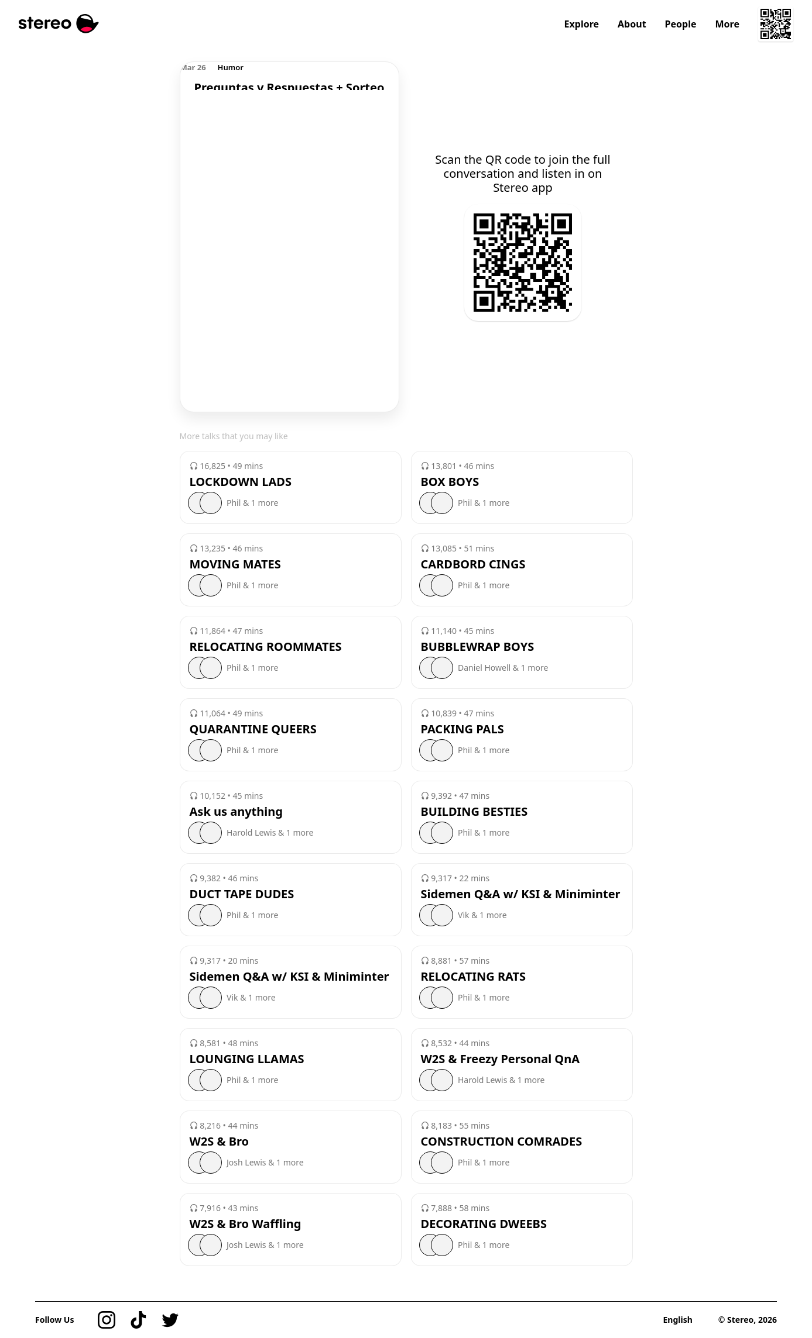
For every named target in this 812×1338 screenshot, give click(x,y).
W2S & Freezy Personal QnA (500, 1059)
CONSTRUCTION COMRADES (502, 1141)
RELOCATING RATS (473, 977)
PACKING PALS (462, 729)
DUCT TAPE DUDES (242, 894)
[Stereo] (59, 23)
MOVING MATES (235, 564)
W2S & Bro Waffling (245, 1224)
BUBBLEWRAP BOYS (478, 647)
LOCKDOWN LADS (241, 482)
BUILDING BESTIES (474, 812)
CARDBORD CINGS (473, 564)
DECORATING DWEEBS (484, 1224)
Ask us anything (236, 812)
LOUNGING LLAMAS (247, 1059)
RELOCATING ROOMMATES (266, 647)
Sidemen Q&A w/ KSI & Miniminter (521, 894)
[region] (289, 76)
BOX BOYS (450, 482)
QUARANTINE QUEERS (253, 729)
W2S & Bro (219, 1141)
